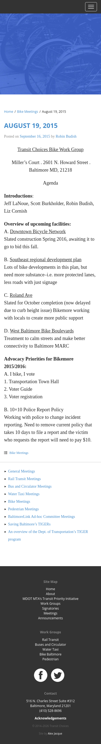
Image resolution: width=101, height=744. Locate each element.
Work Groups (51, 603)
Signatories (50, 608)
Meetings (50, 613)
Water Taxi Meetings (24, 494)
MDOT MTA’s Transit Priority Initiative (51, 598)
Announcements (50, 618)
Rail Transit (50, 639)
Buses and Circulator (50, 644)
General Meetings (21, 471)
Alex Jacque (55, 733)
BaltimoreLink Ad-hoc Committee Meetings (41, 517)
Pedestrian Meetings (23, 509)
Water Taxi (50, 649)
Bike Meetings (27, 111)
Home (8, 111)
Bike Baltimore (51, 654)
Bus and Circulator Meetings (29, 486)
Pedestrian (51, 659)
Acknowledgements (51, 718)
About (50, 594)
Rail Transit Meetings (24, 479)
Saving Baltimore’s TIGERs (29, 524)
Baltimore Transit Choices (50, 47)
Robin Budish (66, 136)
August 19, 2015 (31, 125)
